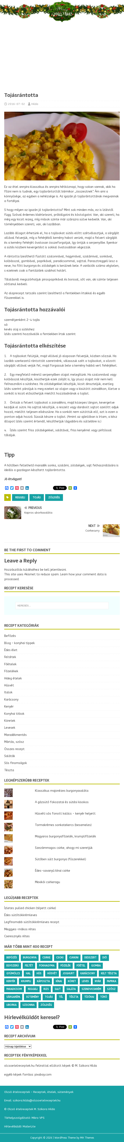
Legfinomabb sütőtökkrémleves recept (31, 922)
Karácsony (11, 699)
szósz (111, 989)
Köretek (9, 721)
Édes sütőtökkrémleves (20, 915)
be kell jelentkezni (53, 570)
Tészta (9, 770)
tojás (37, 497)
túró (103, 996)
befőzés (11, 957)
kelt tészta (109, 973)
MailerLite (29, 1126)
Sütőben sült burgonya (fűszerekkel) (60, 859)
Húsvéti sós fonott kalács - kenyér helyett (65, 813)
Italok (8, 692)
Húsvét (9, 685)
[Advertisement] (62, 60)
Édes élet (10, 650)
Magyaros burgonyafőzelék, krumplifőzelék (65, 836)
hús (38, 973)
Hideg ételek (13, 678)
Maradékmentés (15, 735)
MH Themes (87, 1137)
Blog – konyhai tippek (19, 643)
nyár (98, 981)
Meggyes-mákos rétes (20, 929)
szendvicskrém (91, 989)
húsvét (52, 973)
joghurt (68, 973)
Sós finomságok (15, 763)
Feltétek (10, 657)
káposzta (43, 981)
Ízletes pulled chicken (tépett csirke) (30, 908)
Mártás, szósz (14, 742)
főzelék (65, 965)
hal (28, 973)
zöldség (54, 497)
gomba (96, 965)
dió (104, 957)
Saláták (9, 756)
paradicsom (14, 989)
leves (85, 981)
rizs (46, 989)
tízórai (89, 996)
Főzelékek (11, 671)
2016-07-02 (16, 104)
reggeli (20, 497)
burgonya (29, 957)
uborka (11, 1004)
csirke (46, 957)
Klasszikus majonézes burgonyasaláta (61, 791)
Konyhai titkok (14, 714)
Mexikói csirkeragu (47, 882)
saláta (71, 989)
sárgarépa (13, 996)
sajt (58, 989)
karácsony (87, 973)
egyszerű (12, 965)
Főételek (10, 664)
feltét (29, 965)
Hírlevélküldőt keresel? (32, 1017)
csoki (59, 957)
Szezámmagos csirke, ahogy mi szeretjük (64, 848)
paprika (111, 981)
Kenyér (9, 706)
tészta (73, 996)
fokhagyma (46, 965)
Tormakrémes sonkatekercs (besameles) (63, 825)
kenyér (10, 981)
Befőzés (10, 636)
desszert (90, 957)
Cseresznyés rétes (17, 936)
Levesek (9, 728)
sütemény (32, 996)
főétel (81, 965)
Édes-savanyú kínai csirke (52, 871)
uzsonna (28, 1004)
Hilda (34, 104)
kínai (59, 981)
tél (61, 996)
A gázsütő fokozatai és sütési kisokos (62, 802)
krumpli (26, 981)
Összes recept (14, 749)
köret (72, 981)
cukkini (73, 957)
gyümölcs (13, 973)
